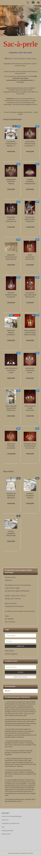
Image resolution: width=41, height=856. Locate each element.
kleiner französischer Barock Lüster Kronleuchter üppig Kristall (30, 257)
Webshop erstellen (13, 853)
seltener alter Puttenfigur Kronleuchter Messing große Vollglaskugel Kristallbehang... (11, 446)
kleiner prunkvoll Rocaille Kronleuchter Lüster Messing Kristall (30, 408)
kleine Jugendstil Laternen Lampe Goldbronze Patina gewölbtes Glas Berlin (30, 333)
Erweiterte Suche (20, 677)
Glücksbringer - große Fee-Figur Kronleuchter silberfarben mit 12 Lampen (30, 219)
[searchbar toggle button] (27, 2)
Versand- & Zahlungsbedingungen (12, 816)
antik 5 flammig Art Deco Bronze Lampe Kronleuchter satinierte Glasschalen (11, 370)
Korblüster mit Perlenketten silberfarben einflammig (11, 496)
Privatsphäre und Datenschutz (10, 823)
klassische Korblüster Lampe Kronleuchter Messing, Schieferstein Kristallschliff (11, 295)
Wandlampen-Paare (26, 80)
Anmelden (20, 646)
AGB (3, 827)
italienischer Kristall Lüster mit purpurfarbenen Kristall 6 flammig (11, 257)
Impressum (5, 820)
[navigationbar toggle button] (38, 2)
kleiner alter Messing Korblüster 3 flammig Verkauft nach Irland (11, 333)
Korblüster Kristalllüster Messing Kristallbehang (30, 496)
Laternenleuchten (11, 80)
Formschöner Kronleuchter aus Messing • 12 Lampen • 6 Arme (11, 144)
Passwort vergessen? (11, 654)
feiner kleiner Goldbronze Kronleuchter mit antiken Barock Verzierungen (11, 219)
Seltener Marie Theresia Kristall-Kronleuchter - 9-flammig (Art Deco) (30, 144)
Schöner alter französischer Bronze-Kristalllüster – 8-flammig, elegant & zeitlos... (30, 370)
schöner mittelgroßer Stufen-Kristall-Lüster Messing (11, 533)
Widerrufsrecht (6, 834)
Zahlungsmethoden (7, 830)
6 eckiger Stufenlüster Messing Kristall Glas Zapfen (30, 182)
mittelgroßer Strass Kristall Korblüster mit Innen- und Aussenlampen (30, 446)
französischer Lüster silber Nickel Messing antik (30, 295)
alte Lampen (24, 78)
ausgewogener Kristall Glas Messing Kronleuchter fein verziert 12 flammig (11, 182)
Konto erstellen (9, 651)
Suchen (20, 672)
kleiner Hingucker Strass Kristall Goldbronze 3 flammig (11, 408)
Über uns (7, 691)
